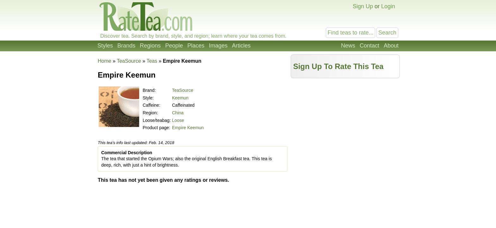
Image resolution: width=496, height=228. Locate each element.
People (174, 45)
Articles (241, 45)
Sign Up (363, 6)
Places (195, 45)
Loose (178, 120)
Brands (126, 45)
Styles (105, 45)
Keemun (180, 97)
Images (218, 45)
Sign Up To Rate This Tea (338, 66)
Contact (369, 45)
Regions (150, 45)
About (391, 45)
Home (104, 61)
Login (388, 6)
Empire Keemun (188, 127)
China (178, 112)
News (348, 45)
